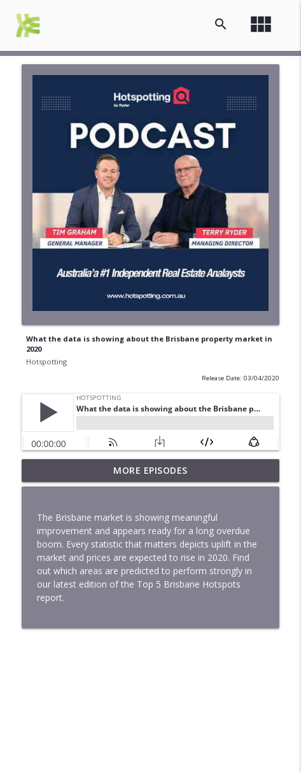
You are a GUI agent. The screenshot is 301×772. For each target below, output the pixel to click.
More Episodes (150, 470)
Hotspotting (46, 361)
